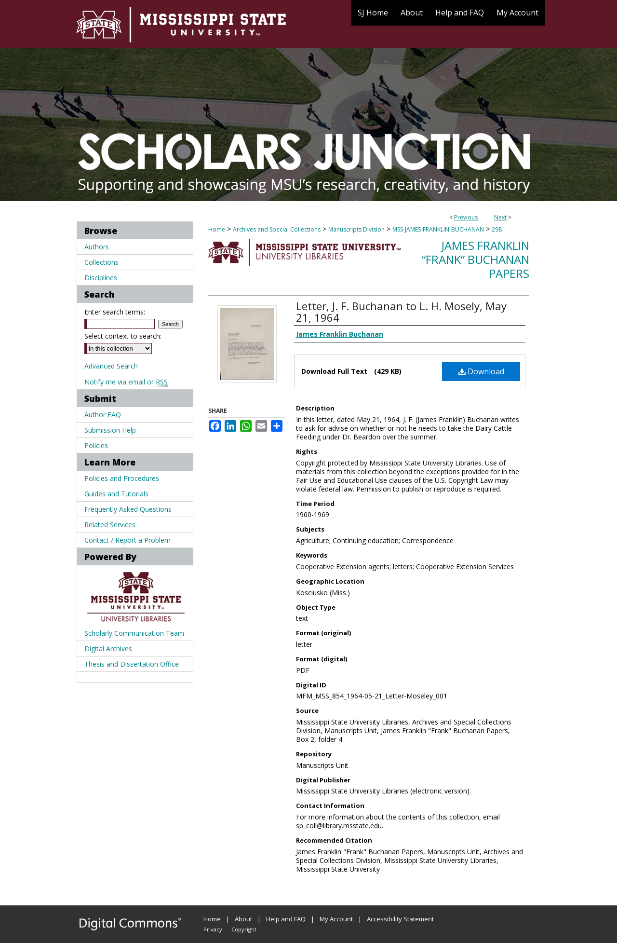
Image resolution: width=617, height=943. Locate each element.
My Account (336, 919)
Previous (466, 217)
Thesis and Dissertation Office (131, 664)
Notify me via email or (126, 381)
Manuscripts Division (356, 229)
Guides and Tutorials (116, 493)
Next (500, 217)
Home (216, 229)
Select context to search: (122, 336)
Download (481, 371)
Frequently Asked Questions (128, 509)
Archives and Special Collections (277, 229)
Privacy (212, 929)
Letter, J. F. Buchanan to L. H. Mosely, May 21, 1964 (401, 312)
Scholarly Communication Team (134, 633)
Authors (96, 246)
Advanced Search (111, 365)
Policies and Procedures (121, 478)
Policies (96, 445)
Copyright (243, 929)
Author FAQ (102, 414)
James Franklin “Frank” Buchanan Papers (475, 259)
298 (497, 229)
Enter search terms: (114, 311)
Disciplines (100, 277)
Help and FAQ (286, 919)
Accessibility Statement (400, 919)
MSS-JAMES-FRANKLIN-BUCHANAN (438, 229)
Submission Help (110, 430)
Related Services (109, 524)
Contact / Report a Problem (127, 540)
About (243, 919)
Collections (101, 262)
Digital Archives (108, 648)
